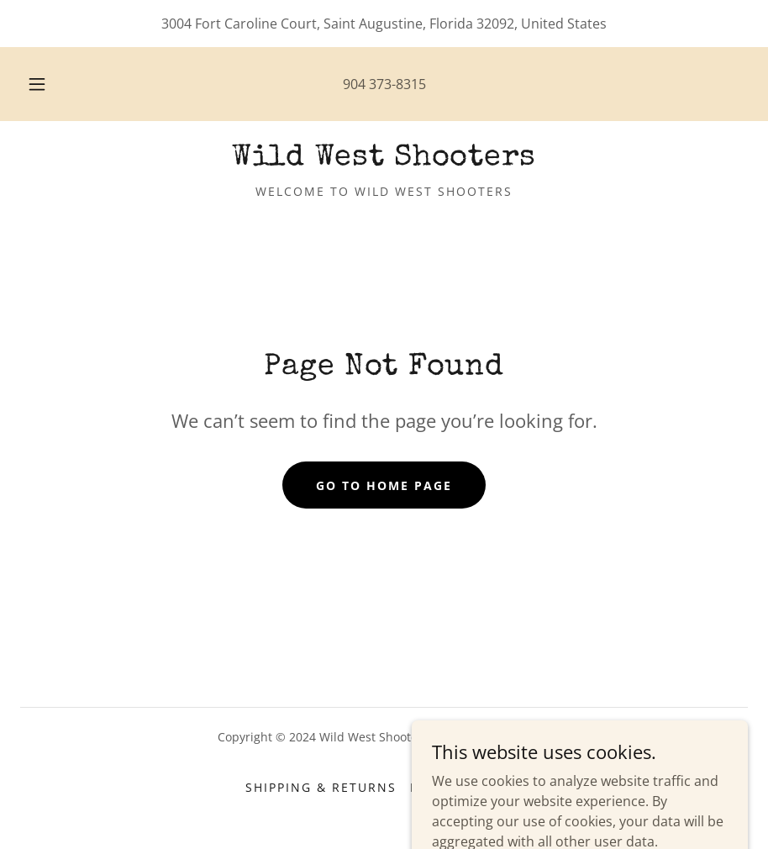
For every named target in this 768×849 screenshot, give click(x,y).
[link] (384, 159)
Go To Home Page (384, 485)
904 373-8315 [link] (384, 84)
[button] (52, 84)
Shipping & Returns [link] (321, 787)
